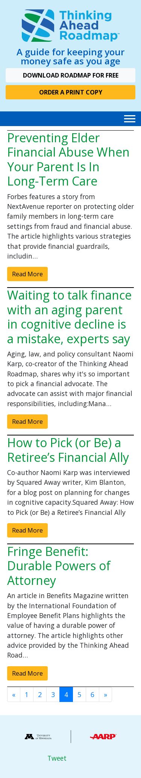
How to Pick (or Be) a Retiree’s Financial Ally (68, 449)
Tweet (57, 758)
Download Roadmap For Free (70, 75)
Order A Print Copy (70, 92)
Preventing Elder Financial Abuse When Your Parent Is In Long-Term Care (68, 159)
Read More (27, 274)
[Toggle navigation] (129, 118)
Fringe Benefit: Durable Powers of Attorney (59, 565)
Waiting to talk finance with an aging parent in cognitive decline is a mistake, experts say (69, 316)
